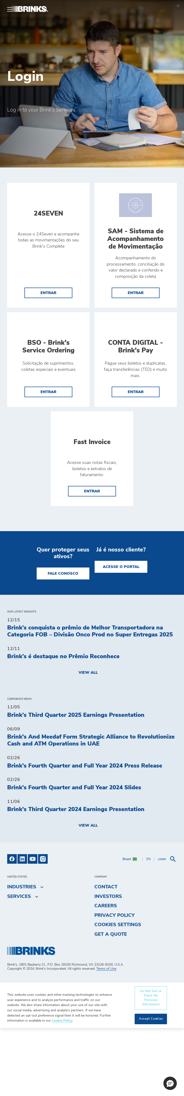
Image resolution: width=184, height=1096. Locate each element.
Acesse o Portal (121, 635)
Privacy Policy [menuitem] (114, 983)
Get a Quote (110, 1002)
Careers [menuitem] (105, 973)
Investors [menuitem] (108, 964)
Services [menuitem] (19, 964)
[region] (92, 1073)
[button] (170, 1083)
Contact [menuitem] (105, 954)
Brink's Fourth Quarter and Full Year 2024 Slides (74, 855)
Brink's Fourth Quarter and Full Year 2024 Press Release (84, 833)
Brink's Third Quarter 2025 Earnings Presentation (75, 783)
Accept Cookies (151, 1086)
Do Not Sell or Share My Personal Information (151, 1066)
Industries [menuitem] (21, 955)
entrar (48, 297)
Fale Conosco (63, 641)
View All (88, 740)
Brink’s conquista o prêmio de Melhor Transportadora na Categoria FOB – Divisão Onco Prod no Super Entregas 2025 (90, 699)
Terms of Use (106, 1036)
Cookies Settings (117, 992)
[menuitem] (171, 9)
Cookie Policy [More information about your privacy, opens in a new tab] (62, 1088)
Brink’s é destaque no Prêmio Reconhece (63, 724)
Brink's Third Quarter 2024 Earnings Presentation (75, 877)
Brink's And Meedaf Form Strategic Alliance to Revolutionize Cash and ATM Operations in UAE (91, 808)
